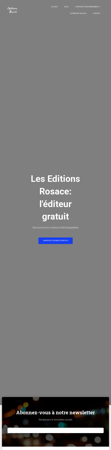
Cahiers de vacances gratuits (55, 241)
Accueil (54, 7)
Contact (96, 13)
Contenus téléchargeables (87, 7)
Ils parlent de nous (78, 13)
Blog (66, 7)
